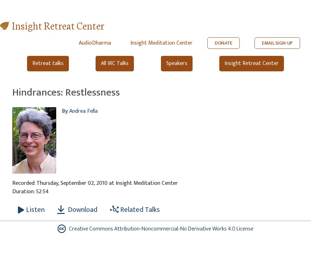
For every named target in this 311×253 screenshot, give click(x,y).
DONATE (223, 43)
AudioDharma (95, 43)
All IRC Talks (115, 63)
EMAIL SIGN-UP (277, 43)
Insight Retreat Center (58, 25)
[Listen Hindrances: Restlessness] (31, 210)
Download (77, 210)
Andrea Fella (83, 111)
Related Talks (135, 210)
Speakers (176, 63)
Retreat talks (48, 63)
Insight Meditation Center (161, 43)
